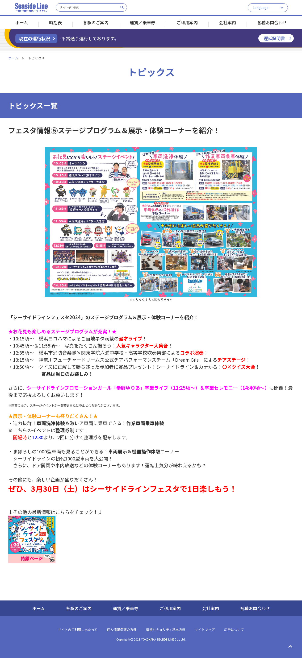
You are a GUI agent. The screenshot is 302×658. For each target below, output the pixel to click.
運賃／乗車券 (142, 22)
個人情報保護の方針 (122, 629)
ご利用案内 (187, 22)
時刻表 (55, 22)
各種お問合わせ (272, 22)
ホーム (21, 22)
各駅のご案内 (96, 22)
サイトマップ (205, 629)
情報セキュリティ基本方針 (165, 629)
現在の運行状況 (34, 38)
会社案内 (227, 22)
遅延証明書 (274, 38)
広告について (234, 629)
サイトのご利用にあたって (77, 629)
